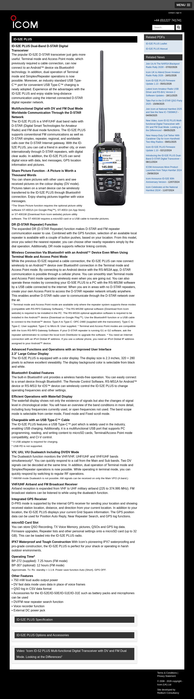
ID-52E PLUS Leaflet (156, 43)
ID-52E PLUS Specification (34, 619)
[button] (183, 5)
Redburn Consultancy (168, 693)
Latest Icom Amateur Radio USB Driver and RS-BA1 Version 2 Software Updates (162, 92)
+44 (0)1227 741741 (167, 20)
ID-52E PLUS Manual (157, 48)
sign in (178, 13)
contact (171, 13)
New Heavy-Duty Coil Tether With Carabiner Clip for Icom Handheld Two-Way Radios (163, 138)
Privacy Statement (166, 676)
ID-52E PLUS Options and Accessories (42, 635)
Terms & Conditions (167, 673)
